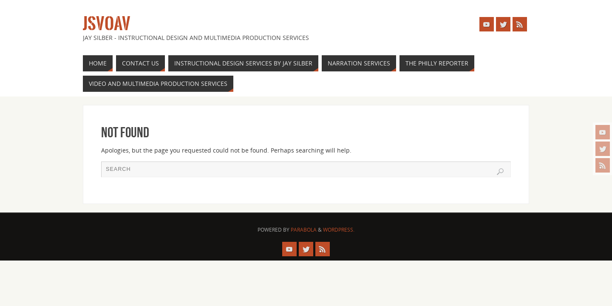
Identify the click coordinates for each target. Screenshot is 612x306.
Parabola (304, 229)
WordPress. (338, 229)
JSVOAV (106, 24)
